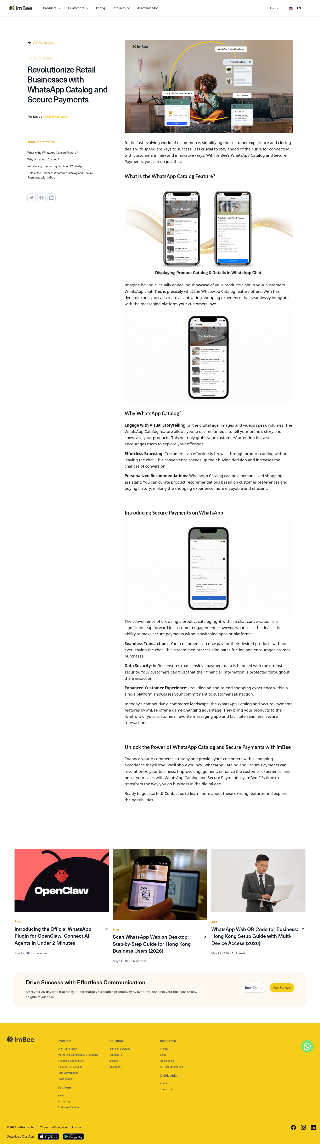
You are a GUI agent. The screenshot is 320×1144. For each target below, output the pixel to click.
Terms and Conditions (54, 1127)
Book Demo (253, 988)
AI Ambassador (147, 8)
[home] (21, 8)
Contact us (175, 793)
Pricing (100, 8)
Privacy (76, 1127)
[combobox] (295, 8)
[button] (52, 8)
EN (295, 8)
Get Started (282, 988)
